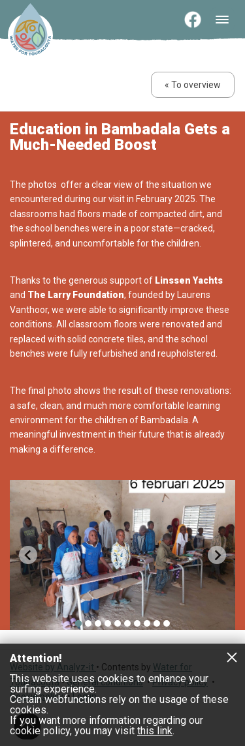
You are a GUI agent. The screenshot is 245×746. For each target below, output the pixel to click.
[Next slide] (217, 555)
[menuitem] (78, 623)
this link (154, 730)
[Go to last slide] (28, 555)
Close (232, 657)
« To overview (193, 85)
